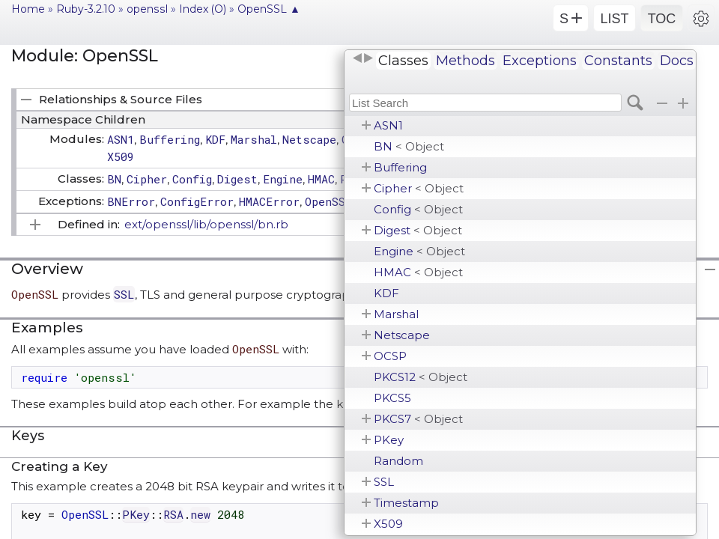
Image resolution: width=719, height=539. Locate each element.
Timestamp (406, 503)
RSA (173, 514)
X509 (388, 524)
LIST (614, 18)
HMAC (418, 272)
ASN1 (388, 125)
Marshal (396, 314)
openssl (147, 9)
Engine (419, 251)
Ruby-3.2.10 (85, 9)
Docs (677, 60)
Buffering (400, 167)
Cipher (419, 188)
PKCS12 (420, 377)
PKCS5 (392, 398)
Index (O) (202, 9)
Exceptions (540, 60)
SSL (384, 482)
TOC (662, 18)
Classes (403, 60)
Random (398, 461)
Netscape (402, 335)
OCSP (390, 356)
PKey (389, 440)
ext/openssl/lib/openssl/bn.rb (206, 224)
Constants (618, 60)
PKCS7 (418, 419)
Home (28, 9)
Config (418, 209)
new (200, 514)
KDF (386, 293)
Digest (418, 230)
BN (409, 146)
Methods (465, 60)
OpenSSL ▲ (268, 9)
